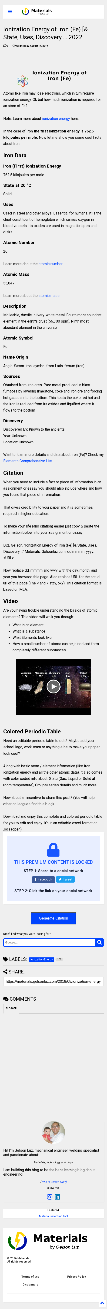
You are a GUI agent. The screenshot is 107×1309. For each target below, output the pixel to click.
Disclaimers (30, 1284)
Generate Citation (53, 918)
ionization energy (56, 118)
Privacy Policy (76, 1276)
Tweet (65, 879)
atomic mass (49, 295)
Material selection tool (53, 1216)
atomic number (50, 264)
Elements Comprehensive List (27, 461)
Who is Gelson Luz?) (54, 1182)
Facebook (43, 879)
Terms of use (30, 1276)
